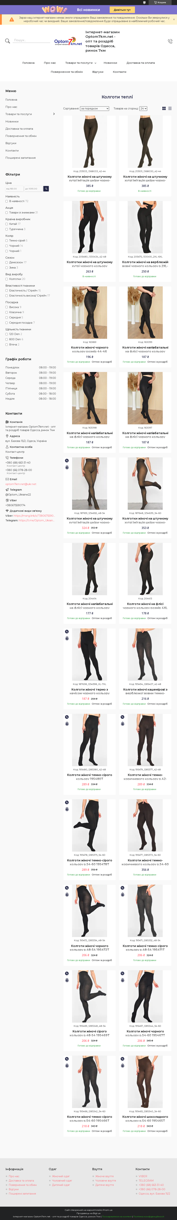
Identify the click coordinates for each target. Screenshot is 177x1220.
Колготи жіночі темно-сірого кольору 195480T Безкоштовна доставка (89, 778)
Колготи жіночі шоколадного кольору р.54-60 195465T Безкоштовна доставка (145, 1120)
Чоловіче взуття (105, 1180)
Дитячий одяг (61, 1185)
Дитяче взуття (104, 1185)
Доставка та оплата (141, 62)
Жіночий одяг (61, 1176)
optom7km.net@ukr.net (20, 484)
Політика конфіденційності (148, 1216)
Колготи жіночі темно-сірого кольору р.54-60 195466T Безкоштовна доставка (89, 1120)
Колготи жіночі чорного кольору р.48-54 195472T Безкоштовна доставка (89, 949)
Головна (28, 62)
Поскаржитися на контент (117, 1216)
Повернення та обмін (67, 71)
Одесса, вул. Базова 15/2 (154, 1193)
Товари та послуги (79, 62)
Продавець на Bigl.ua (88, 1213)
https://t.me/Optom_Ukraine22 (37, 520)
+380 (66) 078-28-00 (152, 1189)
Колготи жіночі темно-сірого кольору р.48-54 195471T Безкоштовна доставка (145, 949)
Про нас (50, 62)
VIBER (143, 1176)
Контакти (119, 71)
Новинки (110, 62)
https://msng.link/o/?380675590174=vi (35, 515)
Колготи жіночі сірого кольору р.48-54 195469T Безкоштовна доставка (90, 1035)
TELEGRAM (146, 1180)
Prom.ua (107, 1210)
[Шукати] (8, 41)
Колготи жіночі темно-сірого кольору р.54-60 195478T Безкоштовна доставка (89, 864)
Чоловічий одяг (62, 1180)
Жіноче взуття (104, 1176)
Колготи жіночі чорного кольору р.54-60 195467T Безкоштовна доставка (145, 1035)
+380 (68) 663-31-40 (151, 1185)
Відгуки (97, 71)
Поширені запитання (20, 157)
